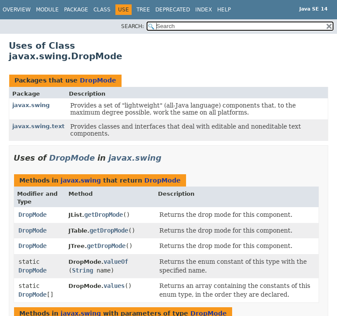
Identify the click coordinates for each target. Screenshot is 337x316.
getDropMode (103, 214)
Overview (17, 10)
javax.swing (31, 105)
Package (76, 10)
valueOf (116, 261)
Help (224, 10)
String (82, 270)
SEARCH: (132, 26)
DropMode (98, 80)
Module (47, 10)
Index (203, 10)
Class (102, 10)
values (114, 285)
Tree (143, 10)
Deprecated (172, 10)
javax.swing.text (38, 126)
